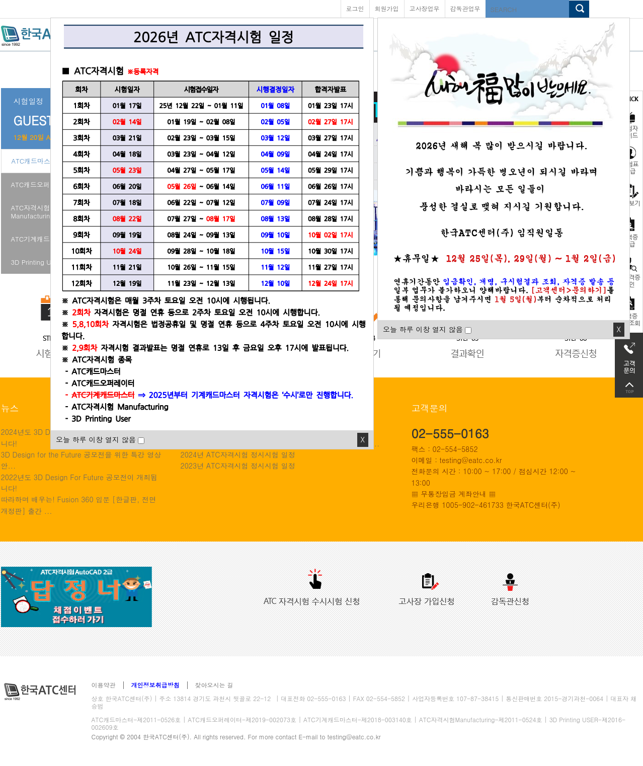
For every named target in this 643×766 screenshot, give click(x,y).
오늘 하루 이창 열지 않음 (423, 329)
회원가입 (387, 8)
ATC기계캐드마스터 (40, 239)
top (629, 388)
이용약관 (104, 685)
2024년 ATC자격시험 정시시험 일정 (238, 454)
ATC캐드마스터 (34, 161)
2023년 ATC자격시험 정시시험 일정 (238, 466)
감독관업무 (465, 8)
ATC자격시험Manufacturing (32, 211)
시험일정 (29, 101)
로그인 (355, 8)
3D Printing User (35, 262)
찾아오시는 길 (214, 685)
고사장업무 (425, 8)
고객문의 (629, 355)
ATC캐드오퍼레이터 (40, 184)
